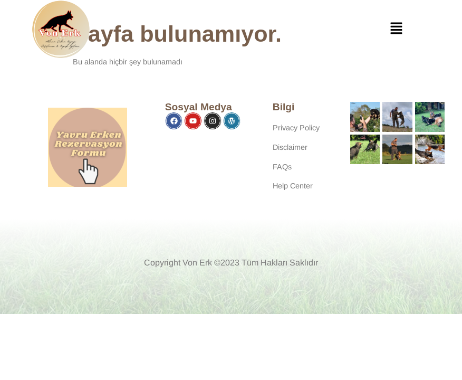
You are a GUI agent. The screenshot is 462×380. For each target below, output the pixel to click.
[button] (396, 29)
